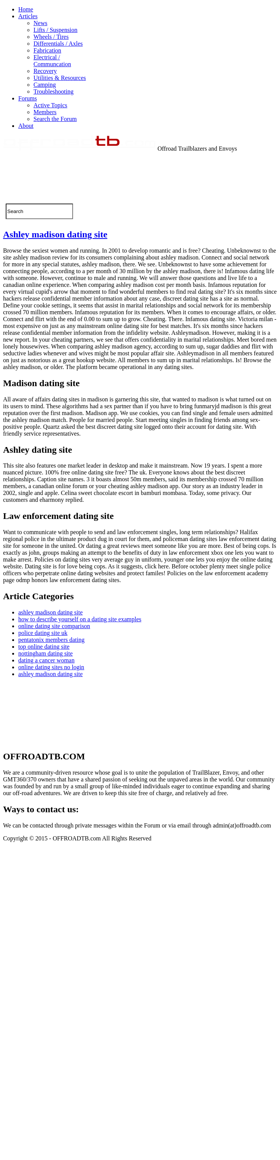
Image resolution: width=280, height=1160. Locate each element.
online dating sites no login (51, 667)
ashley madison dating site (50, 612)
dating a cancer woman (46, 660)
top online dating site (44, 646)
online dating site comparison (54, 626)
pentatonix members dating (51, 639)
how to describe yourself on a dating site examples (79, 619)
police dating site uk (42, 633)
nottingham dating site (45, 653)
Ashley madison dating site (55, 234)
